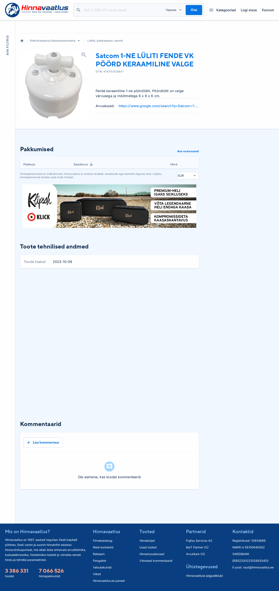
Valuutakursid (102, 567)
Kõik (192, 314)
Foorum (268, 10)
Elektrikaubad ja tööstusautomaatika (52, 72)
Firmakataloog (102, 541)
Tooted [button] (147, 531)
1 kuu (145, 314)
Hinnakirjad (147, 541)
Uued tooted (148, 547)
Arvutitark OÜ (195, 554)
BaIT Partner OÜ (197, 547)
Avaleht (21, 72)
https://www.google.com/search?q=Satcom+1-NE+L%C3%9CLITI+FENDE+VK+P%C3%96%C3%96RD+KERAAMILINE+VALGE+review (159, 137)
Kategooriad (222, 10)
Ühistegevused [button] (202, 566)
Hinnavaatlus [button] (106, 531)
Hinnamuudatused (152, 554)
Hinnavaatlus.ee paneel (109, 581)
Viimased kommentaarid (156, 561)
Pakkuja (29, 196)
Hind (173, 196)
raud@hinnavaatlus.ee (258, 567)
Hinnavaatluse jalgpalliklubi (204, 576)
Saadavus (84, 195)
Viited (97, 574)
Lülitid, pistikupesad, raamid (105, 72)
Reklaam (99, 554)
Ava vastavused (188, 182)
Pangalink (99, 561)
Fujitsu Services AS (199, 541)
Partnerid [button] (196, 531)
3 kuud (161, 314)
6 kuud (177, 314)
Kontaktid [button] (242, 531)
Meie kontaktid (103, 547)
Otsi (78, 10)
